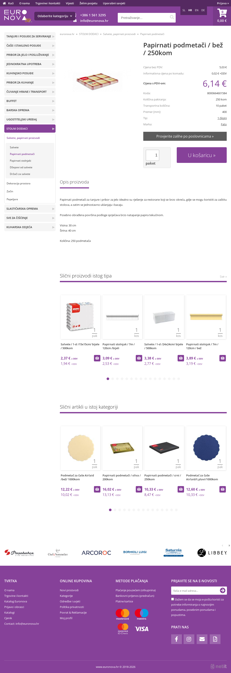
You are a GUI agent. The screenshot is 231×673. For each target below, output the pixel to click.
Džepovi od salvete (21, 167)
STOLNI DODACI (17, 128)
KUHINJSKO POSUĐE (19, 73)
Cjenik (8, 618)
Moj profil (66, 618)
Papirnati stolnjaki (20, 160)
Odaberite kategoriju (55, 16)
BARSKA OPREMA (17, 110)
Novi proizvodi (69, 590)
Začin (10, 191)
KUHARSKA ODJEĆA (19, 227)
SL (184, 10)
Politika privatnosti (72, 607)
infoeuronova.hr (94, 20)
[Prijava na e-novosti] (223, 591)
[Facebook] (176, 639)
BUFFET (11, 101)
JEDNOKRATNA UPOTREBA (23, 64)
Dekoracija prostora (18, 183)
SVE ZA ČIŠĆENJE (17, 218)
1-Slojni (222, 118)
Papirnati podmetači (22, 154)
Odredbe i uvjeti (70, 601)
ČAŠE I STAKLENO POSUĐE (23, 45)
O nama (24, 3)
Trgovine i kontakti (47, 3)
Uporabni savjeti (114, 3)
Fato (224, 124)
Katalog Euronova (15, 601)
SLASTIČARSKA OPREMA (22, 209)
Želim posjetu (88, 3)
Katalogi (9, 612)
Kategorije (66, 596)
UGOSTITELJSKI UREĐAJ (21, 119)
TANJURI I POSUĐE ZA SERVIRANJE (28, 36)
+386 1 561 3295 (93, 15)
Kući (11, 3)
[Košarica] (222, 16)
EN (196, 10)
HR (190, 10)
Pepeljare (12, 199)
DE (203, 10)
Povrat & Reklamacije (73, 612)
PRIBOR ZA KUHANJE (20, 82)
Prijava (223, 3)
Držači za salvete (20, 174)
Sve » (223, 276)
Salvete (14, 147)
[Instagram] (189, 639)
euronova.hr (67, 34)
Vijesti (70, 3)
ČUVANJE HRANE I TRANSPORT (26, 92)
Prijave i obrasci (14, 607)
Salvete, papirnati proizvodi (23, 138)
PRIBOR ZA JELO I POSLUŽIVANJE (27, 55)
